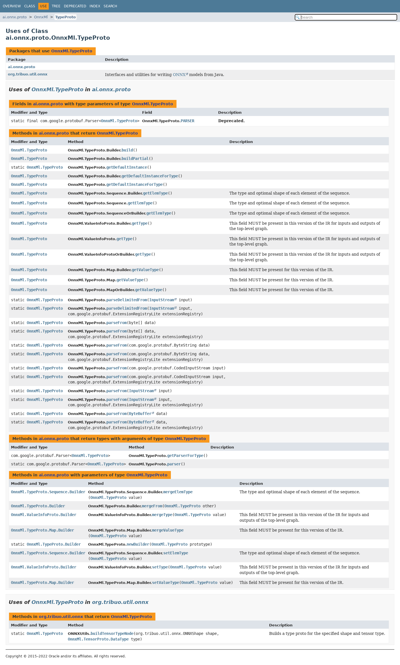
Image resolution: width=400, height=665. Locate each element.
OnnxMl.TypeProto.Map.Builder (42, 530)
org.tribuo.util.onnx (27, 74)
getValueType (145, 269)
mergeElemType (178, 492)
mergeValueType (168, 530)
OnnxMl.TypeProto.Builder (38, 506)
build (127, 150)
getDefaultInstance (126, 167)
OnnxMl (41, 17)
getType (140, 223)
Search (110, 6)
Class (29, 6)
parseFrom (116, 322)
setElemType (175, 553)
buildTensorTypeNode (112, 633)
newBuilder (138, 544)
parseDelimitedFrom (126, 300)
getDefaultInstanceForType (150, 176)
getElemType (155, 193)
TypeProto (65, 17)
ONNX (179, 74)
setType (160, 567)
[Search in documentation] (346, 17)
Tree (56, 6)
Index (95, 6)
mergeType (162, 514)
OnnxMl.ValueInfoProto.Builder (43, 514)
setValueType (165, 582)
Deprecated (75, 6)
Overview (12, 6)
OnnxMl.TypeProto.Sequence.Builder (48, 492)
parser (174, 464)
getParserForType (185, 455)
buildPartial (135, 158)
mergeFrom (152, 506)
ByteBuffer (140, 413)
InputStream (161, 300)
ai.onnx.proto (15, 17)
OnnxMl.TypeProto (71, 51)
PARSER (187, 121)
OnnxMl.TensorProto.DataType (98, 639)
